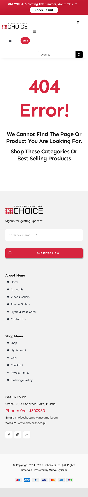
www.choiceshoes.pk (32, 423)
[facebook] (8, 434)
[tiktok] (26, 434)
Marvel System (58, 470)
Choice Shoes (53, 465)
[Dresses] (57, 54)
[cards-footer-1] (44, 479)
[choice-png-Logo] (24, 207)
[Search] (79, 54)
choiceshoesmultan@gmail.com (36, 417)
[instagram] (17, 434)
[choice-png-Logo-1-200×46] (14, 24)
